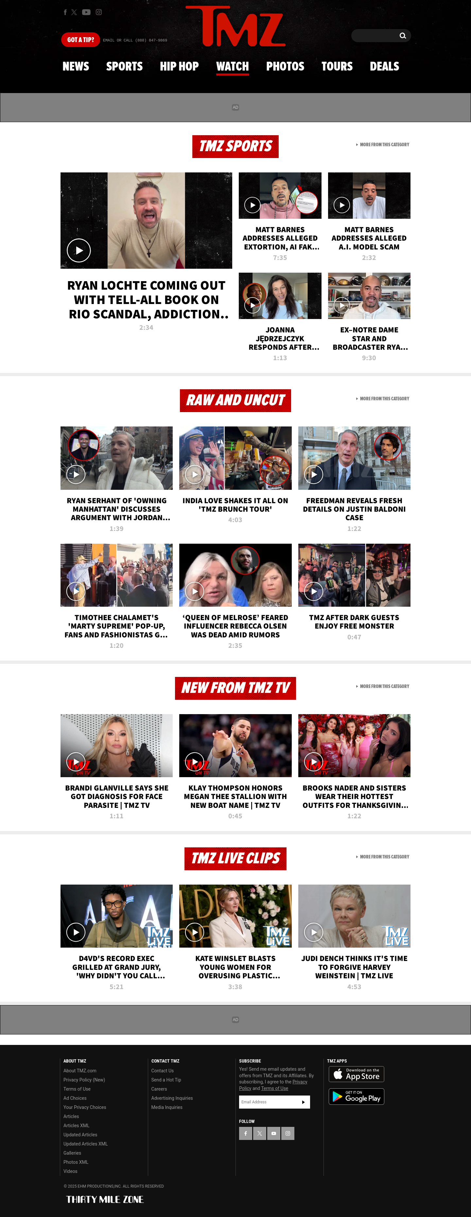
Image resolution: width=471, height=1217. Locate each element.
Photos (285, 67)
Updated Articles (80, 1134)
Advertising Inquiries (172, 1098)
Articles (71, 1116)
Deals (384, 67)
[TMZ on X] (75, 12)
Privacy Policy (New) (84, 1079)
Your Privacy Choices (84, 1107)
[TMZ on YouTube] (273, 1133)
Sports (124, 67)
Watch (232, 67)
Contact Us (162, 1070)
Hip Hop (179, 67)
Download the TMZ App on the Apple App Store (356, 1074)
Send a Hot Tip (166, 1079)
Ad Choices (75, 1098)
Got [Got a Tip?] (80, 40)
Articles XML (76, 1125)
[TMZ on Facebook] (65, 12)
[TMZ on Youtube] (86, 12)
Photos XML (75, 1162)
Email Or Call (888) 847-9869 (135, 40)
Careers (159, 1089)
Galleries (72, 1153)
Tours (337, 67)
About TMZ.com (79, 1070)
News (75, 67)
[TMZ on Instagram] (98, 12)
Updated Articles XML (85, 1143)
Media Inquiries (167, 1107)
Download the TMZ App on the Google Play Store (356, 1096)
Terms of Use (77, 1089)
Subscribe (303, 1102)
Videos (70, 1171)
